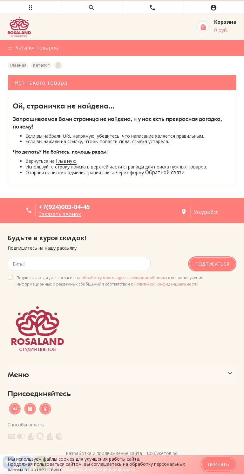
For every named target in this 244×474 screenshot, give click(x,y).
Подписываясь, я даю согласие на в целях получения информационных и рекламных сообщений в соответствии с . (110, 280)
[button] (30, 7)
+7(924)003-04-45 (64, 206)
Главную (66, 161)
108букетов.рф (162, 453)
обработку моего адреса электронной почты (124, 277)
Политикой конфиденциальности (166, 283)
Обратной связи (165, 172)
